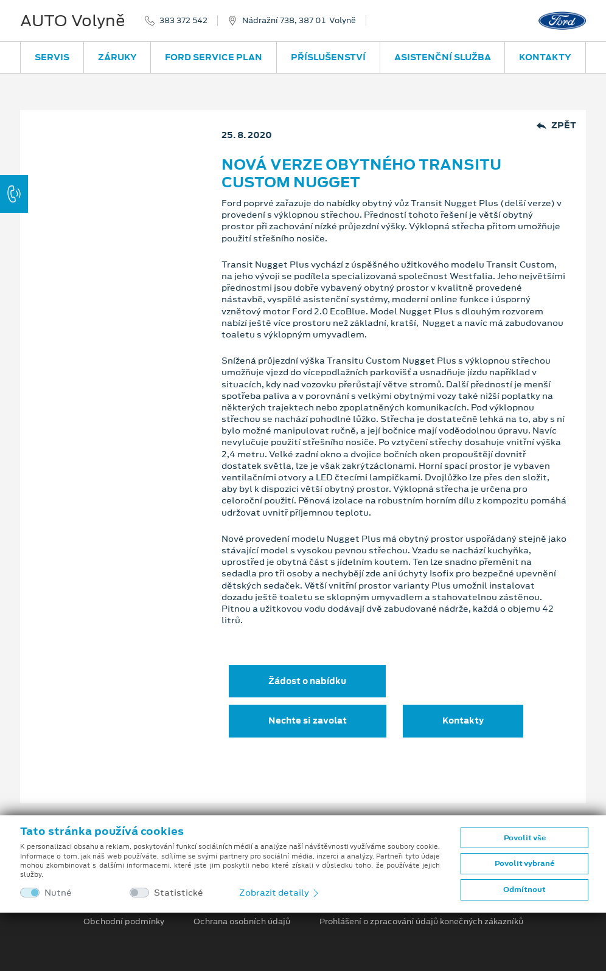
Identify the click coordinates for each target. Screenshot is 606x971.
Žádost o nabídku (307, 681)
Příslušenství (328, 57)
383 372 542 (183, 20)
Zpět (556, 125)
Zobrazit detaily (280, 892)
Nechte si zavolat (307, 720)
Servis (52, 57)
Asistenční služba (442, 57)
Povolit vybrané (524, 863)
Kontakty (545, 57)
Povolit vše (525, 838)
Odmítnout (524, 889)
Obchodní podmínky (123, 921)
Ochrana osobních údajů (241, 921)
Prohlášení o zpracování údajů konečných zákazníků (421, 921)
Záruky (117, 57)
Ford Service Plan (213, 57)
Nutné (58, 893)
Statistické (178, 893)
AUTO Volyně (72, 21)
